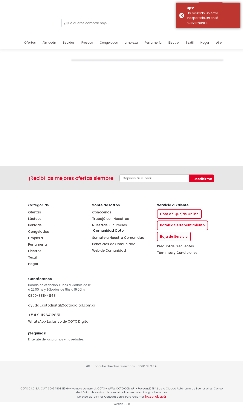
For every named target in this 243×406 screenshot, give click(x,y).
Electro (173, 42)
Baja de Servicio (174, 236)
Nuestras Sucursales (109, 225)
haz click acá (155, 396)
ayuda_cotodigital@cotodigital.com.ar (62, 305)
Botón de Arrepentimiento (182, 225)
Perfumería (153, 42)
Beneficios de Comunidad (114, 244)
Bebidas (69, 42)
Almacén (49, 42)
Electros (34, 251)
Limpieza (131, 42)
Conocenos (101, 212)
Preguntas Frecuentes (175, 246)
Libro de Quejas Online (179, 214)
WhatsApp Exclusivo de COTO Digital (58, 318)
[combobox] (117, 23)
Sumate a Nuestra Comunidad (118, 237)
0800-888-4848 (42, 295)
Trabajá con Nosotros (110, 218)
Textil (190, 42)
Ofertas (30, 42)
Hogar (204, 42)
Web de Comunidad (109, 250)
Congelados (109, 42)
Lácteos (34, 218)
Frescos (87, 42)
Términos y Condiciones (177, 252)
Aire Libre (222, 42)
